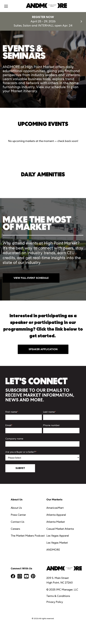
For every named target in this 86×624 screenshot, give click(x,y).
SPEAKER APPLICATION (43, 349)
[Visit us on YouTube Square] (26, 577)
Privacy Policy (54, 601)
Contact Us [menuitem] (17, 521)
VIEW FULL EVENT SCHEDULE (31, 278)
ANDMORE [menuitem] (53, 549)
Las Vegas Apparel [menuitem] (57, 535)
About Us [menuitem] (16, 507)
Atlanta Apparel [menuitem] (56, 514)
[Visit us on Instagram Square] (19, 577)
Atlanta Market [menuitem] (55, 521)
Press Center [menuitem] (18, 514)
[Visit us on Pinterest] (33, 576)
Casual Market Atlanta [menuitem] (60, 528)
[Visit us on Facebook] (13, 576)
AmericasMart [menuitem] (55, 507)
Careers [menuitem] (15, 528)
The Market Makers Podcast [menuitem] (28, 535)
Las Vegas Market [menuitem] (57, 542)
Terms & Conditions (58, 595)
